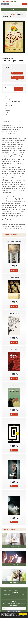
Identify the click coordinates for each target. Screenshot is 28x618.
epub (16, 88)
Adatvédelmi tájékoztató (10, 595)
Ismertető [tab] (6, 121)
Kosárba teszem (17, 73)
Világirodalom (13, 14)
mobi (21, 88)
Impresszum (14, 597)
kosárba (14, 270)
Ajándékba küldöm (17, 77)
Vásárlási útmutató (19, 590)
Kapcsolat (21, 595)
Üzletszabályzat (14, 592)
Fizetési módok (8, 590)
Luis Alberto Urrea (7, 58)
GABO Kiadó (8, 105)
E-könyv (6, 14)
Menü (14, 9)
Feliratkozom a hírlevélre (14, 611)
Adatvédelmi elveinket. (7, 616)
